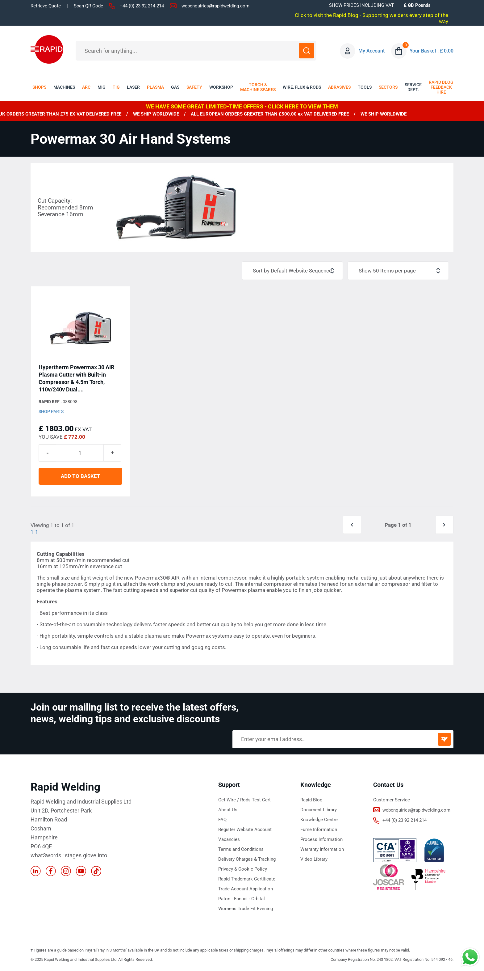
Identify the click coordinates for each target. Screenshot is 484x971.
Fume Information (318, 829)
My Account (371, 51)
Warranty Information (322, 849)
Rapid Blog (311, 800)
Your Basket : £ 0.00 (431, 51)
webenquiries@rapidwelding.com (215, 6)
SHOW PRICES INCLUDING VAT (361, 5)
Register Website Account (245, 829)
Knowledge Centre (319, 819)
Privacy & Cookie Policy (242, 869)
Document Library (318, 810)
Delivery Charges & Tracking (247, 859)
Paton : (226, 898)
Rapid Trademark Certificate (246, 879)
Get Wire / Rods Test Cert (244, 800)
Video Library (314, 859)
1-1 (34, 532)
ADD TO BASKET (80, 476)
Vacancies (229, 839)
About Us (227, 810)
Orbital (258, 898)
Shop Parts (51, 411)
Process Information (321, 839)
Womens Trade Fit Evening (245, 908)
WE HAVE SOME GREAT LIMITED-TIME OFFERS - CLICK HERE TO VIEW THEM (242, 106)
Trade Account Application (245, 889)
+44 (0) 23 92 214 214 (142, 6)
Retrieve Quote (46, 6)
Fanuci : (242, 898)
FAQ (222, 819)
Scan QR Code (88, 6)
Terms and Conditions (241, 849)
